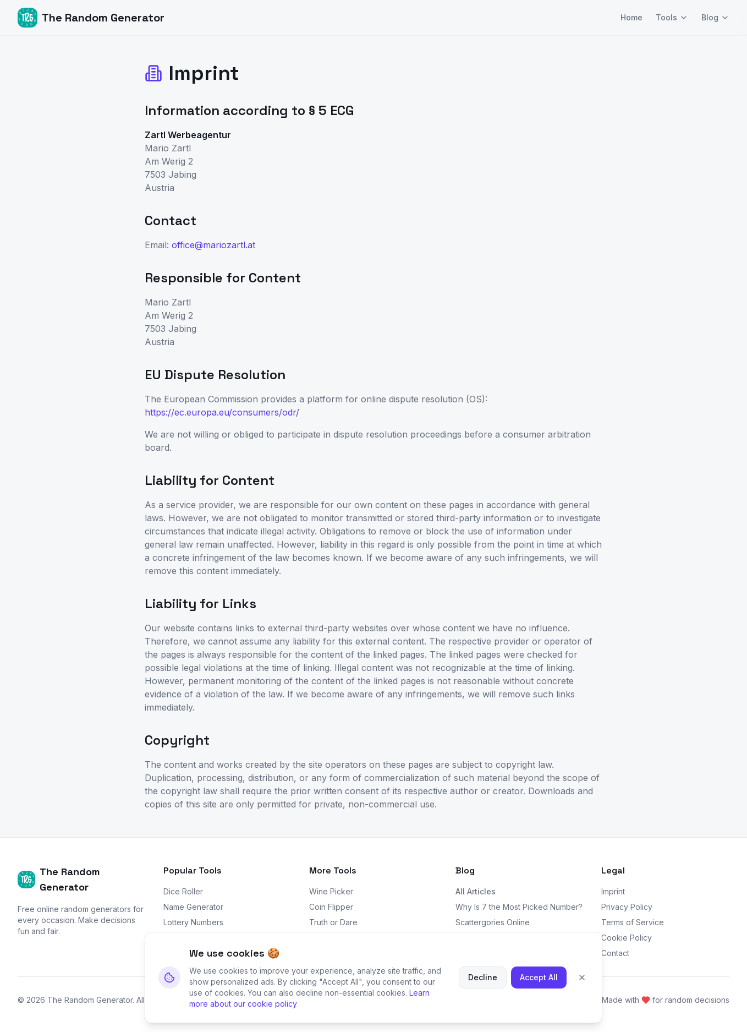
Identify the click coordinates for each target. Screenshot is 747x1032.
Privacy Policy (626, 906)
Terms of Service (632, 922)
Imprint (613, 891)
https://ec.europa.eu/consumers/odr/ (222, 412)
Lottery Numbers (193, 922)
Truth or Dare (333, 922)
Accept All (539, 988)
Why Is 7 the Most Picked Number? (519, 906)
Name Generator (193, 906)
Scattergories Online (492, 922)
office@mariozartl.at (213, 244)
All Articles (475, 891)
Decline (482, 988)
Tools (672, 17)
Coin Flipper (331, 906)
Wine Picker (331, 891)
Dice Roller (183, 891)
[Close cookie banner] (582, 988)
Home (631, 17)
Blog (715, 17)
